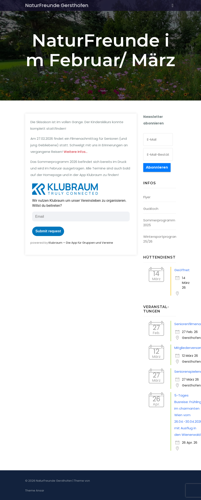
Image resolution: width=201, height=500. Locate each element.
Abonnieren (157, 167)
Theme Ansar (34, 490)
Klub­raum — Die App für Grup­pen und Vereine (81, 243)
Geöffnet (182, 270)
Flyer (147, 197)
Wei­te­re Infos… (75, 151)
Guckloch (151, 208)
